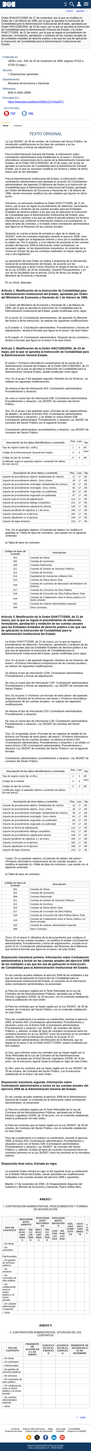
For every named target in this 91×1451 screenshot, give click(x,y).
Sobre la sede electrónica (34, 1429)
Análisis (17, 125)
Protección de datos (13, 1431)
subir (83, 1417)
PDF (13, 113)
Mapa (50, 1429)
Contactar (15, 1429)
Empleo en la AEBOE (76, 1431)
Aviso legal (60, 1429)
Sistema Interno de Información (39, 1431)
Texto (5, 125)
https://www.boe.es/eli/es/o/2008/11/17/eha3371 (36, 101)
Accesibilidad (74, 1429)
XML (31, 113)
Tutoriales (60, 1431)
